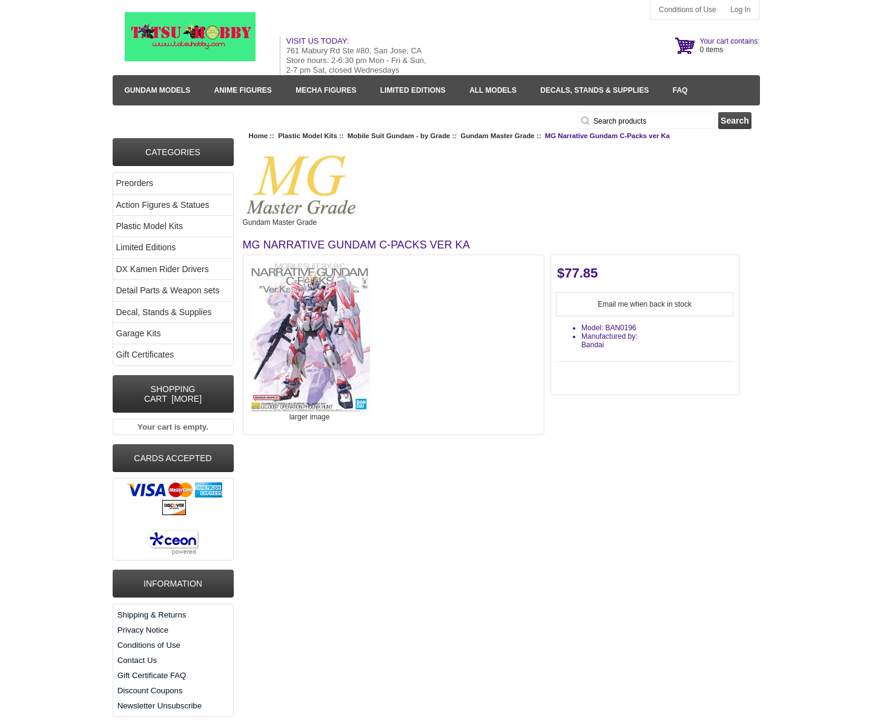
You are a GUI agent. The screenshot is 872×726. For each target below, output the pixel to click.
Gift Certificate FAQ (152, 675)
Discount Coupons (150, 690)
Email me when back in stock (645, 304)
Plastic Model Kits (307, 135)
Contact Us (137, 660)
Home (258, 135)
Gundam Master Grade (498, 135)
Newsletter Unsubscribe (159, 705)
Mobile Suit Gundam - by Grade (399, 135)
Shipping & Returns (152, 614)
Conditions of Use (687, 9)
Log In (740, 9)
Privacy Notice (142, 629)
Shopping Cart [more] (173, 394)
